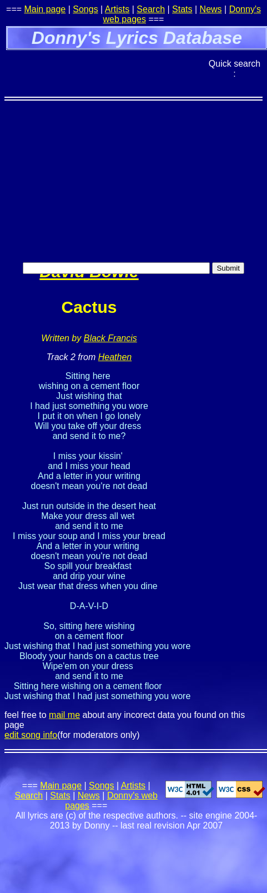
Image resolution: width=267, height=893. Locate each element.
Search (151, 9)
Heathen (115, 357)
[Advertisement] (104, 156)
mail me (64, 715)
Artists (117, 9)
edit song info (30, 735)
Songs (85, 9)
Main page (45, 9)
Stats (182, 9)
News (211, 9)
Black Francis (110, 338)
